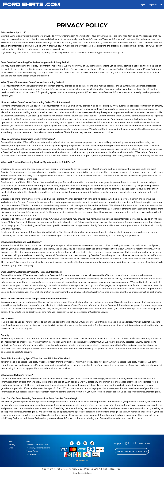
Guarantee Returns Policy (37, 444)
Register (152, 5)
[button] (161, 5)
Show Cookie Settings (82, 473)
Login (142, 5)
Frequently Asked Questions (38, 448)
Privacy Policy (32, 451)
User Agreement (33, 454)
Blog (11, 448)
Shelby (12, 444)
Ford (11, 441)
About (28, 441)
